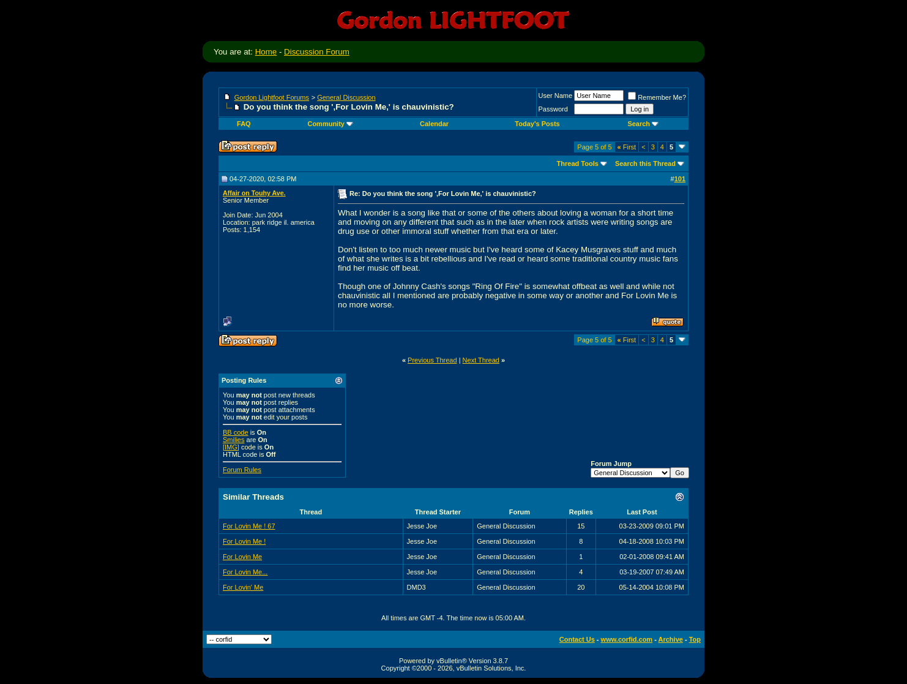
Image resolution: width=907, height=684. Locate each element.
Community (330, 123)
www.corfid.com (627, 639)
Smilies (233, 439)
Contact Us (577, 639)
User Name (556, 95)
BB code (235, 432)
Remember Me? (657, 97)
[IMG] (231, 447)
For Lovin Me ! (244, 541)
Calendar (434, 123)
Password (553, 109)
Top (695, 639)
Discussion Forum (316, 51)
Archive (671, 639)
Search (643, 123)
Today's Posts (537, 123)
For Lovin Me (242, 556)
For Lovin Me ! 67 (249, 526)
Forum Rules (242, 469)
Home (266, 51)
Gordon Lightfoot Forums (271, 97)
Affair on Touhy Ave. (254, 193)
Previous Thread (432, 360)
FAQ (244, 123)
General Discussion (346, 97)
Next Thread (481, 360)
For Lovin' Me (243, 587)
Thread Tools (578, 163)
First (627, 147)
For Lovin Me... (245, 572)
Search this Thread (645, 163)
